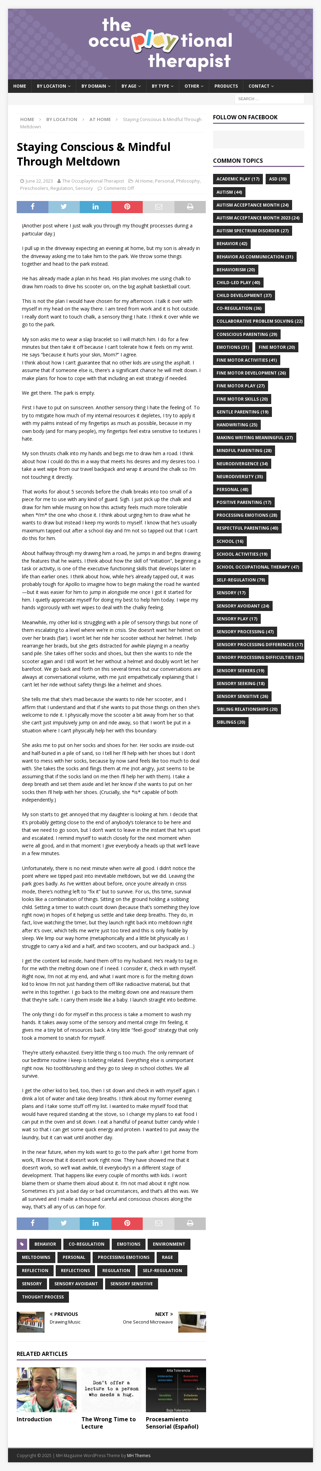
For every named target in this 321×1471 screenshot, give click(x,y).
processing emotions (123, 1257)
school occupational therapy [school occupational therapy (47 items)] (258, 567)
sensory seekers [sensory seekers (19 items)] (240, 671)
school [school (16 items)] (230, 541)
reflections (75, 1270)
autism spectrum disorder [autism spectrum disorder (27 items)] (253, 231)
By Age (129, 86)
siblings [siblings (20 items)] (231, 722)
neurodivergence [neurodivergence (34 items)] (242, 464)
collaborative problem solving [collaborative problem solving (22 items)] (260, 321)
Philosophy (188, 181)
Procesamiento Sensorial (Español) (172, 1422)
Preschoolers (34, 188)
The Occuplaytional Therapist (93, 181)
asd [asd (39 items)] (278, 179)
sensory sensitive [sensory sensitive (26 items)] (242, 696)
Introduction (34, 1419)
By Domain (93, 86)
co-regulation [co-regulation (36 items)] (239, 308)
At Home (144, 181)
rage (167, 1257)
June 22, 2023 (39, 181)
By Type (160, 86)
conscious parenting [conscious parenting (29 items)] (247, 334)
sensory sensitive (131, 1284)
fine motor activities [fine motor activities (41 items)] (247, 360)
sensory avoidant (76, 1284)
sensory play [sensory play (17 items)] (237, 619)
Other (192, 86)
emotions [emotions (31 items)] (233, 347)
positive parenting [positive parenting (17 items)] (244, 502)
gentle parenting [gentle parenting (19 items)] (242, 412)
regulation (116, 1270)
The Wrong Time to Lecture (108, 1422)
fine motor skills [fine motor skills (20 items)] (242, 399)
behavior (45, 1244)
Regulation (61, 188)
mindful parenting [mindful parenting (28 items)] (244, 450)
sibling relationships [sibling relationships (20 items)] (247, 709)
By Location (51, 86)
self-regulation (162, 1270)
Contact (259, 86)
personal (74, 1257)
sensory (32, 1284)
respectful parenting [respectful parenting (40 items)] (247, 528)
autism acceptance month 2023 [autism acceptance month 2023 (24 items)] (258, 218)
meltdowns (36, 1257)
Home (19, 86)
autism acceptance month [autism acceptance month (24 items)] (253, 205)
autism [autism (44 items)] (229, 192)
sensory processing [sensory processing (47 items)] (245, 632)
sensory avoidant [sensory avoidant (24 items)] (243, 606)
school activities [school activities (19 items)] (242, 554)
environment (169, 1244)
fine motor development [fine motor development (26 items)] (251, 373)
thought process (43, 1297)
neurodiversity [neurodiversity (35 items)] (240, 477)
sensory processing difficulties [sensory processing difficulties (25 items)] (260, 657)
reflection (35, 1270)
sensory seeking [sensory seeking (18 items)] (241, 683)
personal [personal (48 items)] (232, 489)
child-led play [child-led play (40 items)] (238, 283)
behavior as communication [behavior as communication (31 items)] (255, 257)
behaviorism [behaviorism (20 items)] (236, 270)
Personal (164, 181)
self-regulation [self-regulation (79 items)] (241, 580)
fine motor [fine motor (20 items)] (277, 347)
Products (226, 86)
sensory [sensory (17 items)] (231, 593)
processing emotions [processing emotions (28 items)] (247, 515)
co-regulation (86, 1244)
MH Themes (138, 1455)
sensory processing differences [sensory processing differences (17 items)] (260, 645)
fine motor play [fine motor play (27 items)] (241, 386)
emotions (128, 1244)
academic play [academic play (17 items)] (238, 179)
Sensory (84, 188)
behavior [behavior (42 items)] (232, 244)
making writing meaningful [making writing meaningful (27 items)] (255, 438)
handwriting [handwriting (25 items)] (237, 425)
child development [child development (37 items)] (244, 295)
